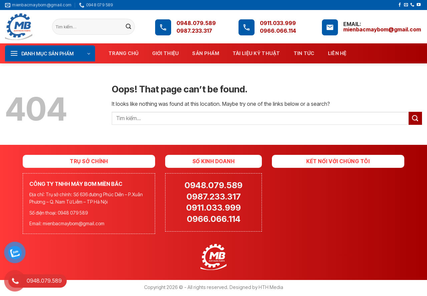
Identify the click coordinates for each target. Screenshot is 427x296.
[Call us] (412, 5)
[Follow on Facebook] (400, 5)
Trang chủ (123, 53)
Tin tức (304, 53)
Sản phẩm (205, 53)
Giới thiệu (165, 53)
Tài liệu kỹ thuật (256, 53)
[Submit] (128, 27)
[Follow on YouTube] (419, 5)
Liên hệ (337, 53)
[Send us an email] (406, 5)
